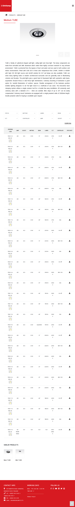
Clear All (68, 123)
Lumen (46, 130)
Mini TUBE (19, 460)
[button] (61, 54)
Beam (39, 130)
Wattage (32, 130)
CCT (53, 130)
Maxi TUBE (7, 460)
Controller (60, 130)
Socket (24, 130)
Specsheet (69, 130)
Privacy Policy (31, 497)
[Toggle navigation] (73, 5)
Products (12, 15)
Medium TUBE (21, 15)
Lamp (17, 130)
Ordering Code (10, 130)
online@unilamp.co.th (17, 500)
